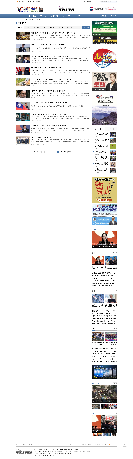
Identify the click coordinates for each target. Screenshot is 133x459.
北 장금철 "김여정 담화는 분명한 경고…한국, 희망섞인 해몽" (105, 246)
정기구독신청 (53, 444)
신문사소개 (18, 444)
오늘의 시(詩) (32, 16)
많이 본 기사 (98, 129)
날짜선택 (86, 27)
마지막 (69, 151)
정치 (26, 19)
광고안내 (24, 444)
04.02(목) (77, 27)
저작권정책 (98, 444)
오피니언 (70, 16)
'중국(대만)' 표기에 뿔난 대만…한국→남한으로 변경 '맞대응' (49, 102)
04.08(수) (28, 27)
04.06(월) (44, 27)
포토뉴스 (113, 16)
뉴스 (23, 16)
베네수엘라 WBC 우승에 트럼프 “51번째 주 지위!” (46, 68)
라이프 (40, 19)
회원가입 (89, 1)
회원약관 (60, 444)
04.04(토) (61, 27)
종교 (46, 16)
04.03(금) (69, 27)
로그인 (83, 1)
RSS (110, 444)
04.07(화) (36, 27)
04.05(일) (52, 27)
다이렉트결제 (46, 444)
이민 (62, 16)
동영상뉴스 (104, 16)
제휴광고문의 (32, 444)
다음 (65, 151)
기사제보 (38, 444)
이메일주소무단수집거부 (88, 444)
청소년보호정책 (77, 444)
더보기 (114, 252)
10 (61, 151)
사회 (33, 19)
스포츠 (45, 19)
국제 (37, 19)
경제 (30, 19)
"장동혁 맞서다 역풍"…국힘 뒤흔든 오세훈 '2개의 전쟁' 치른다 (50, 56)
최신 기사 (111, 129)
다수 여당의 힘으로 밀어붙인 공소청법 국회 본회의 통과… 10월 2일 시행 (53, 33)
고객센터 (105, 444)
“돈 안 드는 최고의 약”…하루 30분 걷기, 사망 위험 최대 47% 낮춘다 (51, 79)
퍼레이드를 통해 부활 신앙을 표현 (41, 137)
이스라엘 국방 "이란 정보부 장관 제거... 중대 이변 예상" (48, 91)
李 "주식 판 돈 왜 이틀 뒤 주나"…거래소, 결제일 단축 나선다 (49, 126)
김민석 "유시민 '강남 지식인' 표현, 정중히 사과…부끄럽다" (48, 44)
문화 (40, 16)
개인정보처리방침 (68, 444)
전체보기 (20, 27)
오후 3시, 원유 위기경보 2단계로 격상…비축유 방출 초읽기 (49, 114)
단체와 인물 (55, 16)
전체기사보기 (95, 1)
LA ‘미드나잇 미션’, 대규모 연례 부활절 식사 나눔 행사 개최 (105, 401)
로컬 (23, 19)
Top (125, 445)
